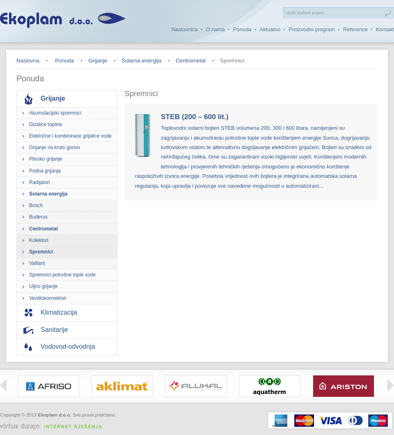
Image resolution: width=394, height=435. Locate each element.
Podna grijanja (45, 171)
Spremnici (41, 252)
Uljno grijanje (43, 286)
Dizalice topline (45, 124)
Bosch (36, 205)
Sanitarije (54, 329)
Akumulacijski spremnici (55, 113)
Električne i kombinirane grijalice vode (70, 136)
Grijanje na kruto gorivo (54, 147)
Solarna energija (141, 61)
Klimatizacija (59, 312)
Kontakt (385, 29)
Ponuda (242, 29)
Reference (355, 29)
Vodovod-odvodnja (68, 346)
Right (390, 385)
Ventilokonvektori (47, 298)
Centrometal (191, 61)
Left (3, 385)
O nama (215, 29)
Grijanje (97, 61)
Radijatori (39, 182)
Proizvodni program (312, 29)
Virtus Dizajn (54, 426)
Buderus (38, 217)
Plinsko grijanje (45, 159)
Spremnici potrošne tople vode (62, 275)
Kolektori (38, 240)
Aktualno (270, 29)
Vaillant (37, 263)
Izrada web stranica (96, 421)
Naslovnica (185, 29)
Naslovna (27, 61)
